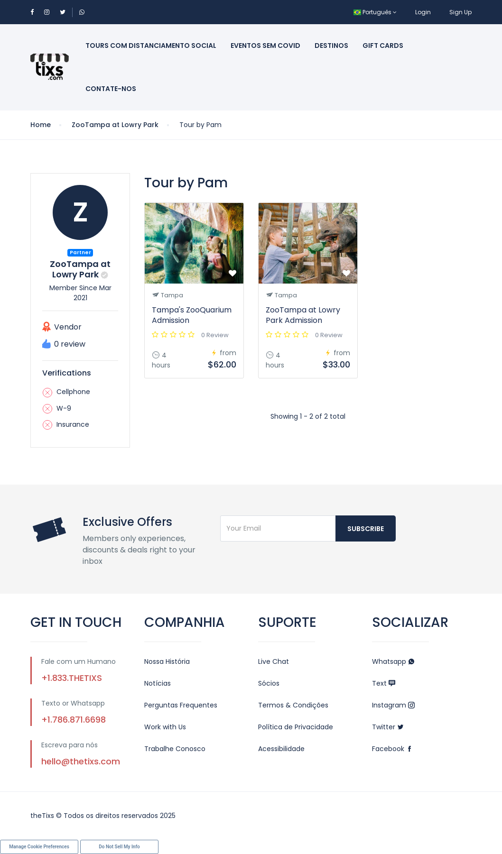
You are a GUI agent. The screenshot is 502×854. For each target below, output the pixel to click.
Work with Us (165, 727)
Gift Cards (383, 45)
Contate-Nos (110, 88)
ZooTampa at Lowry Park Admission (303, 315)
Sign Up (460, 12)
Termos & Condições (293, 705)
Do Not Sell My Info (119, 846)
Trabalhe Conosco (174, 748)
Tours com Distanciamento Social (150, 45)
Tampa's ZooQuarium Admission (192, 315)
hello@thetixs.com (80, 761)
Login (423, 12)
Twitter (388, 727)
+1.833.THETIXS (71, 678)
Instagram (393, 705)
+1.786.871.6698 (73, 719)
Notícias (157, 683)
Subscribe (365, 528)
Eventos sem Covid (265, 45)
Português (375, 12)
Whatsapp (393, 661)
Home (40, 124)
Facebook (392, 748)
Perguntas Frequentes (180, 705)
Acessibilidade (281, 748)
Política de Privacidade (295, 727)
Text (383, 683)
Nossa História (167, 661)
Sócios (268, 683)
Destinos (331, 45)
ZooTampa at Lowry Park (115, 124)
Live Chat (273, 661)
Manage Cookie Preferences (39, 846)
